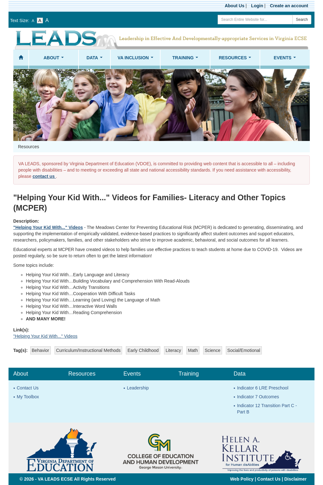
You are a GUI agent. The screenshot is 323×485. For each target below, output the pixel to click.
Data (95, 59)
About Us (234, 5)
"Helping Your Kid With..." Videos (48, 227)
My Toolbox (28, 396)
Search (302, 19)
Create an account (289, 5)
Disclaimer (295, 479)
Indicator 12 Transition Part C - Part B (267, 408)
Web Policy (241, 479)
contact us (44, 176)
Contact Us (27, 387)
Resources (236, 59)
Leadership (138, 387)
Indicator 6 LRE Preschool (262, 387)
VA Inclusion (137, 59)
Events (286, 59)
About (55, 59)
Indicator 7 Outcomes (258, 396)
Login (257, 5)
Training (186, 59)
